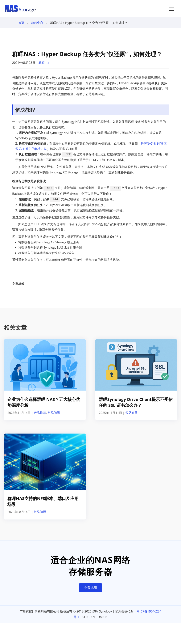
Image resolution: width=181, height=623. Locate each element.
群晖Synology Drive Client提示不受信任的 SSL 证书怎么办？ (135, 402)
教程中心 (37, 23)
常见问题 (54, 413)
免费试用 (90, 587)
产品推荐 (40, 413)
